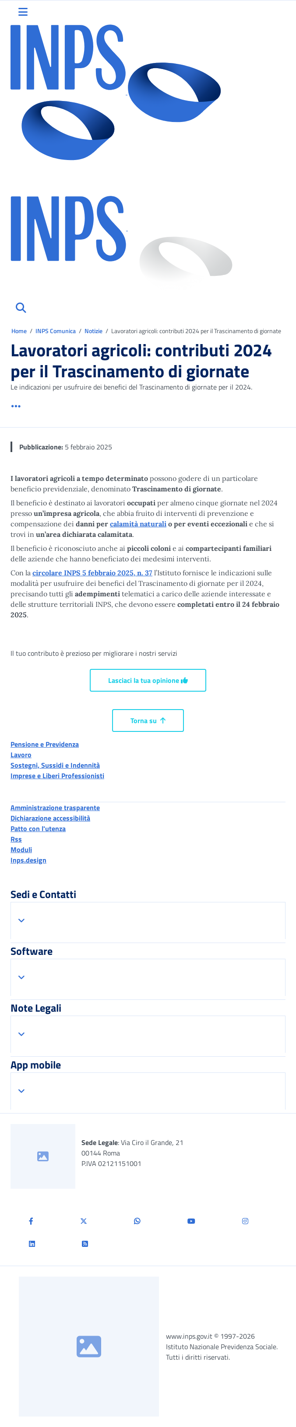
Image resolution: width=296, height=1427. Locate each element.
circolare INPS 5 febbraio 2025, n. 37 (92, 572)
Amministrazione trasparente (55, 807)
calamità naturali (138, 523)
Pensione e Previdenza (45, 744)
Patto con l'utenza (38, 828)
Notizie (93, 330)
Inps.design (28, 860)
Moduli (21, 849)
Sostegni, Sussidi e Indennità (55, 765)
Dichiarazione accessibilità (50, 818)
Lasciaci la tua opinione (148, 680)
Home (19, 330)
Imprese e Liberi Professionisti (57, 775)
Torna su (148, 720)
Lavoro (21, 754)
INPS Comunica (55, 330)
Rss (16, 839)
